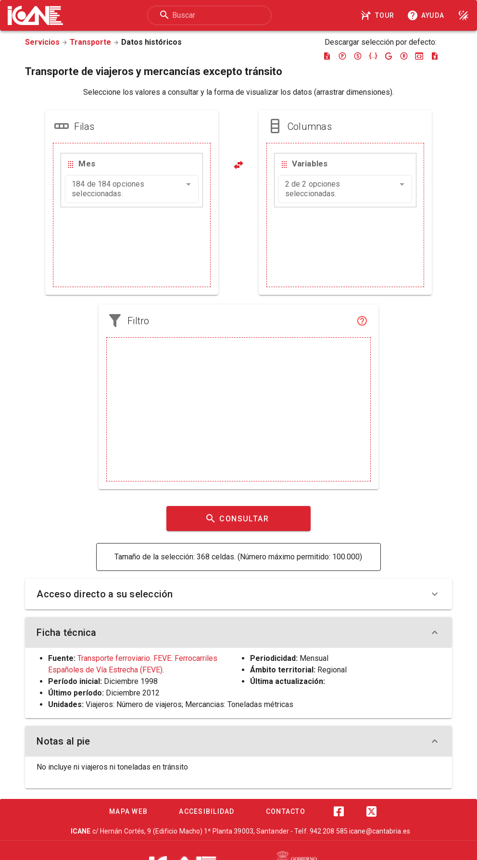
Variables (309, 163)
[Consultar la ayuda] (427, 15)
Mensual (314, 658)
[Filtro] (362, 320)
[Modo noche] (463, 15)
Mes (86, 163)
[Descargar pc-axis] (342, 55)
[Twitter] (371, 811)
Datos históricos (151, 42)
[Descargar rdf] (404, 55)
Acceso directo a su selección (238, 594)
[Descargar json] (373, 55)
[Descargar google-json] (388, 55)
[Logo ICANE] (35, 15)
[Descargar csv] (434, 55)
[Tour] (379, 15)
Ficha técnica (238, 632)
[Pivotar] (238, 165)
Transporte (90, 42)
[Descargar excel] (327, 55)
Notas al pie (238, 741)
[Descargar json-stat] (419, 55)
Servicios (42, 42)
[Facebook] (338, 811)
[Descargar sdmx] (357, 55)
